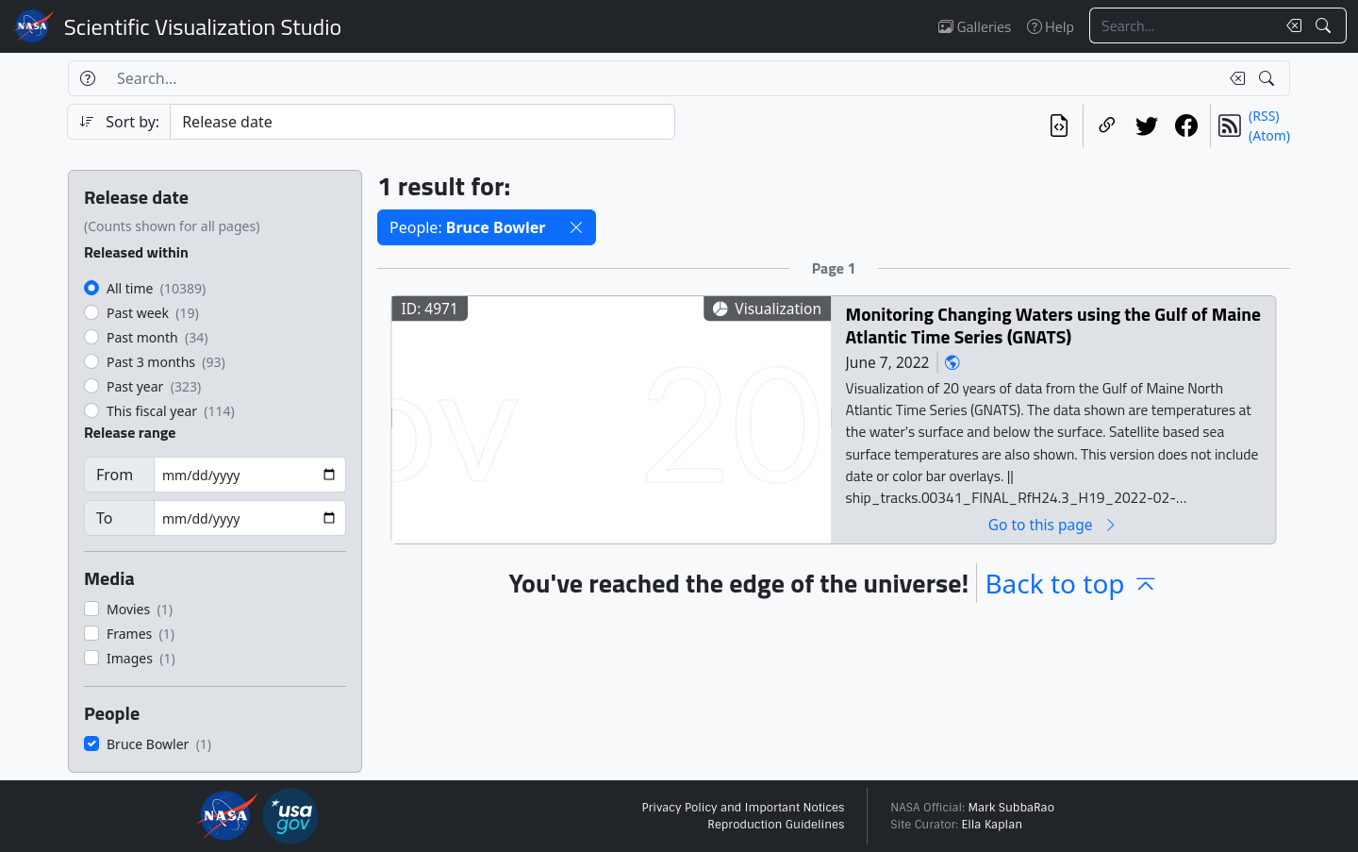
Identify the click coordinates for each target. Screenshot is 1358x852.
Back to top (1071, 583)
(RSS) (1264, 116)
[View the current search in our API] (1059, 125)
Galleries (974, 26)
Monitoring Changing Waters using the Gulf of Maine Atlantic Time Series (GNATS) (1053, 325)
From (114, 474)
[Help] (87, 78)
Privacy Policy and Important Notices (742, 807)
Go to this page (1053, 524)
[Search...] (1182, 25)
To (104, 518)
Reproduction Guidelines (775, 824)
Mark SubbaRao (1011, 807)
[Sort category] (422, 122)
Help (1050, 26)
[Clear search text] (1290, 25)
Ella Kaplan (992, 824)
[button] (576, 227)
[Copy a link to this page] (1107, 125)
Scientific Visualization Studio (202, 26)
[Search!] (1325, 25)
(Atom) (1269, 135)
